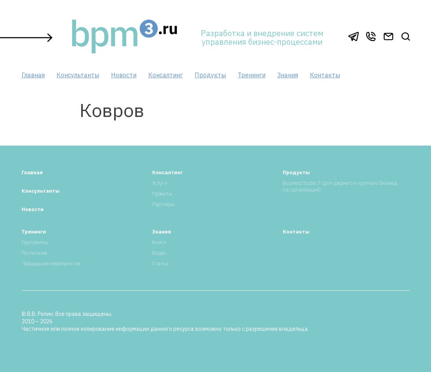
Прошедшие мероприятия (51, 263)
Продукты (210, 75)
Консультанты (77, 75)
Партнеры (163, 204)
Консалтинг (165, 75)
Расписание (34, 253)
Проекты (162, 193)
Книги (159, 242)
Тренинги (252, 75)
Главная (33, 75)
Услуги (159, 183)
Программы (35, 242)
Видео (158, 253)
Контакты (325, 75)
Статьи (160, 263)
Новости (123, 75)
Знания (287, 75)
